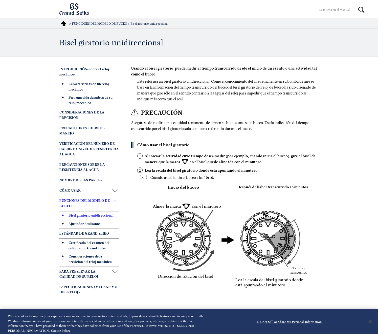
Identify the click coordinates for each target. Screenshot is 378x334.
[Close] (370, 323)
